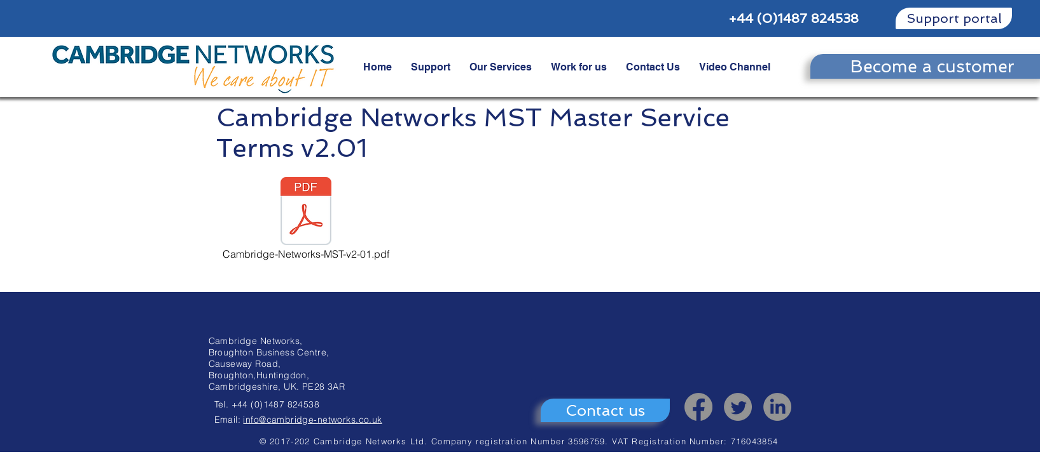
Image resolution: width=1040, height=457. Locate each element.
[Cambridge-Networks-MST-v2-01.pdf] (306, 219)
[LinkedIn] (777, 407)
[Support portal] (954, 18)
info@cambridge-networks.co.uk (312, 419)
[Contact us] (605, 410)
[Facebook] (698, 407)
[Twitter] (738, 407)
